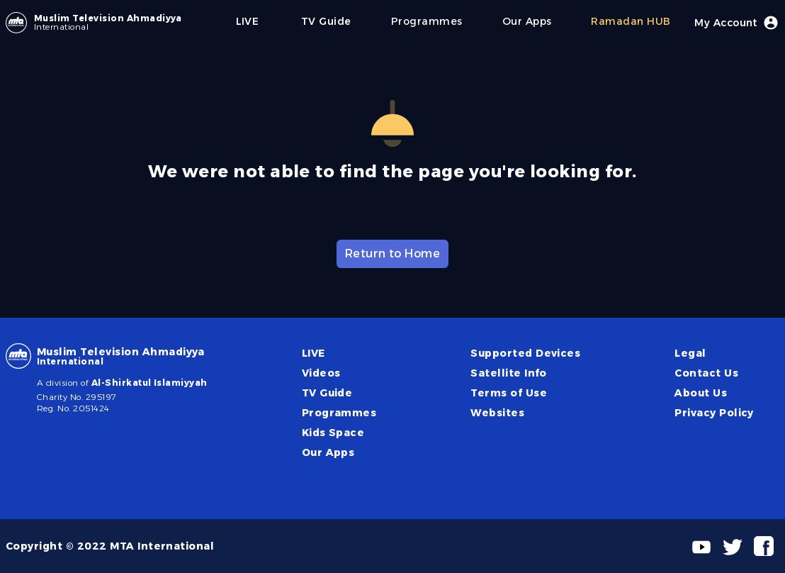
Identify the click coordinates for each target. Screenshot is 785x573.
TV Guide (327, 392)
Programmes (339, 412)
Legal (690, 353)
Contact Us (706, 373)
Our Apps (328, 452)
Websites (497, 412)
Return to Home (393, 253)
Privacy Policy (714, 412)
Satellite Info (508, 373)
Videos (321, 373)
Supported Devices (525, 353)
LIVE (313, 353)
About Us (700, 392)
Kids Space (333, 432)
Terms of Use (508, 392)
